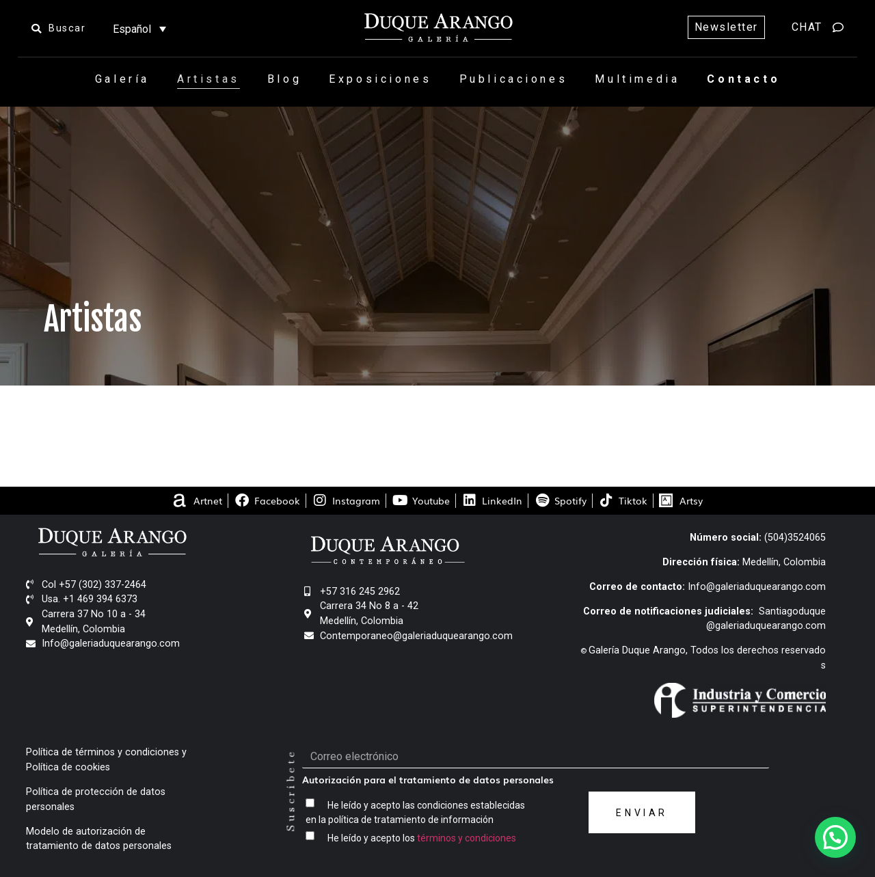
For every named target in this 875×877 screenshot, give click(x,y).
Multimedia (637, 78)
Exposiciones (380, 78)
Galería (122, 78)
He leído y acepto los (421, 838)
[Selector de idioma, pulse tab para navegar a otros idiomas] (139, 29)
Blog (284, 78)
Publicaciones (513, 78)
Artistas (208, 78)
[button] (835, 837)
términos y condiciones (466, 838)
